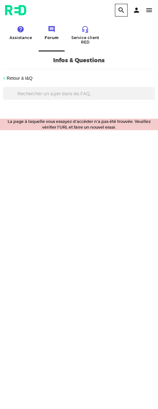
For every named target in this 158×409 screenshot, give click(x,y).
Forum (52, 32)
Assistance (20, 32)
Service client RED (85, 34)
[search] (121, 10)
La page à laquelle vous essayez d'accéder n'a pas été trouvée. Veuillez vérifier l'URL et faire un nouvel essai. (79, 124)
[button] (136, 10)
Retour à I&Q (20, 78)
